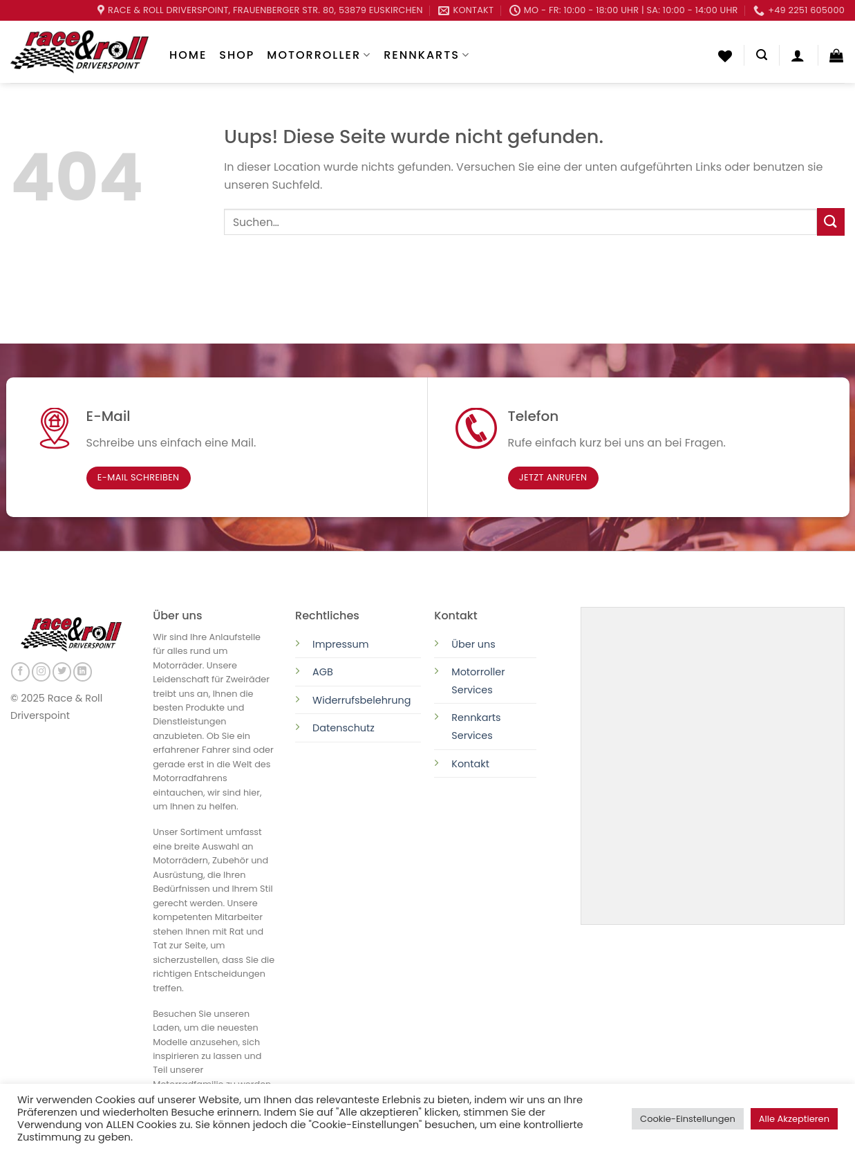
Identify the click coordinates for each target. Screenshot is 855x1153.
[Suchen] (761, 54)
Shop (236, 55)
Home (188, 55)
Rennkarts (427, 55)
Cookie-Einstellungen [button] (687, 1118)
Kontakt (470, 764)
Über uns (473, 644)
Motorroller (319, 55)
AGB (322, 672)
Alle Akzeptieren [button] (794, 1118)
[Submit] (831, 221)
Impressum (340, 644)
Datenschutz (344, 728)
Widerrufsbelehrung (361, 700)
